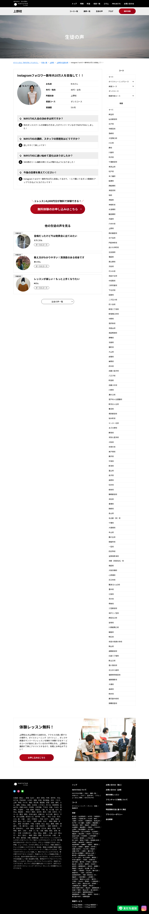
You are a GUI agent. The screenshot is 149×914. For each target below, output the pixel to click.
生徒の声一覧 (57, 301)
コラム (106, 3)
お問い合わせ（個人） (114, 785)
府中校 (111, 366)
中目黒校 (112, 280)
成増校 (111, 356)
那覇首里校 (113, 703)
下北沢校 (112, 290)
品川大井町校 (114, 247)
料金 (88, 3)
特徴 (81, 3)
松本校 (111, 485)
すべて (111, 77)
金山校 (111, 513)
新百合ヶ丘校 (114, 404)
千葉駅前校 (113, 162)
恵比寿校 (112, 261)
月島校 (111, 219)
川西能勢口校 (114, 627)
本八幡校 (112, 176)
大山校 (111, 352)
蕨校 (110, 147)
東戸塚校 (112, 451)
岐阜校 (111, 489)
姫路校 (111, 632)
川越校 (111, 152)
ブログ (110, 11)
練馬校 (111, 361)
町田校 (111, 380)
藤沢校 (111, 456)
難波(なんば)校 (114, 584)
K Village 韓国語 (77, 905)
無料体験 (127, 11)
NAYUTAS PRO (89, 798)
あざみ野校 (113, 428)
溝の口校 (112, 394)
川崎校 (111, 390)
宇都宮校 (112, 128)
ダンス (89, 806)
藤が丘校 (112, 537)
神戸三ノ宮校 (114, 613)
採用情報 (109, 804)
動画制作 (75, 808)
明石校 (111, 637)
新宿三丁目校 (114, 309)
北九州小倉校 (114, 670)
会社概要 (109, 819)
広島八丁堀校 (114, 656)
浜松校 (111, 499)
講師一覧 (87, 11)
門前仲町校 (113, 242)
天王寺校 (112, 580)
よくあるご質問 (77, 798)
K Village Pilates (77, 907)
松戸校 (111, 171)
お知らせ (75, 795)
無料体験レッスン (112, 794)
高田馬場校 (113, 333)
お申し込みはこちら (36, 757)
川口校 (111, 143)
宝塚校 (111, 622)
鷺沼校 (111, 409)
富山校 (111, 470)
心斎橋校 (112, 575)
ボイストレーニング (78, 806)
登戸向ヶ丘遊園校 (115, 399)
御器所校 (112, 542)
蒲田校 (111, 257)
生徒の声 (99, 11)
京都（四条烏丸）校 (116, 561)
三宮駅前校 (113, 608)
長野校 (111, 480)
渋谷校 (111, 266)
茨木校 (111, 599)
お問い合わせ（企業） (114, 789)
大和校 (111, 442)
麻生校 (111, 114)
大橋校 (111, 684)
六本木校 (112, 223)
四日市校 (112, 551)
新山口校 (112, 660)
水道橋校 (112, 209)
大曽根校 (112, 527)
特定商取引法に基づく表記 (116, 809)
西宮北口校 (113, 618)
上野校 (17, 11)
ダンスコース (114, 91)
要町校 (111, 347)
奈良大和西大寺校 (115, 641)
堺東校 (111, 603)
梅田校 (111, 565)
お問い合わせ (129, 3)
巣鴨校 (111, 337)
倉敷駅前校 (113, 651)
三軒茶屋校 (113, 285)
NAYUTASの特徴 (77, 793)
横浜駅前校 (113, 413)
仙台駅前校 (113, 119)
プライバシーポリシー (114, 814)
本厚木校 (112, 447)
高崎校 (111, 133)
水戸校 (111, 124)
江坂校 (111, 594)
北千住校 (112, 238)
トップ (74, 3)
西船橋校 (112, 185)
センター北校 (114, 423)
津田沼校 (112, 190)
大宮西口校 (113, 138)
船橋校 (111, 181)
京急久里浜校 (114, 437)
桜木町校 (112, 418)
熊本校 (111, 694)
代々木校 (112, 271)
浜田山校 (112, 328)
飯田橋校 (112, 214)
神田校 (111, 200)
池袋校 (111, 342)
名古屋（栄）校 (114, 518)
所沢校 (111, 157)
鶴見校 (111, 432)
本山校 (111, 532)
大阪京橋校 (113, 570)
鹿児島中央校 (114, 698)
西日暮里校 (113, 233)
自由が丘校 (113, 276)
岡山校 (111, 646)
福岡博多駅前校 (114, 675)
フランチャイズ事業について (117, 799)
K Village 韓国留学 (90, 905)
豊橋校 (111, 504)
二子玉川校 (113, 299)
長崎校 (111, 689)
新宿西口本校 (114, 314)
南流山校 (112, 166)
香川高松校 (113, 665)
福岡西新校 (113, 679)
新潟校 (111, 466)
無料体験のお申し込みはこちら (58, 209)
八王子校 (112, 375)
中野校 (111, 318)
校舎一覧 (97, 3)
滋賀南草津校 (114, 556)
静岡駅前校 (113, 494)
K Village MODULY (90, 907)
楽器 (95, 806)
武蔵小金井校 (114, 371)
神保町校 (112, 204)
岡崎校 (111, 508)
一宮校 (111, 546)
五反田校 (112, 252)
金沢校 (111, 475)
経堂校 (111, 295)
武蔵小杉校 (113, 385)
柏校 (110, 195)
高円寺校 (112, 323)
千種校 (111, 523)
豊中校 (111, 589)
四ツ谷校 (112, 304)
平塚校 (111, 461)
